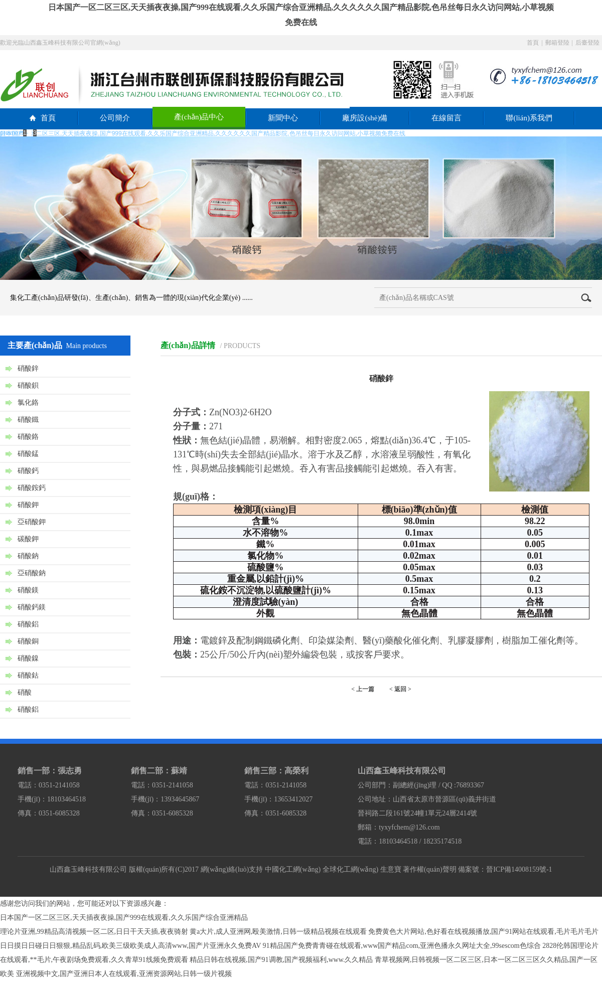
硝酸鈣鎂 (32, 607)
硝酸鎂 (28, 590)
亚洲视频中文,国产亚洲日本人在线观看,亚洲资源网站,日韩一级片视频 (124, 973)
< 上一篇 (362, 689)
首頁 (533, 42)
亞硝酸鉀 (32, 522)
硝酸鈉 (28, 556)
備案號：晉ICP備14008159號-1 (505, 869)
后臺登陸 (587, 42)
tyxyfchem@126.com (409, 827)
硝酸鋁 (28, 624)
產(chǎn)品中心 (199, 117)
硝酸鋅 (28, 368)
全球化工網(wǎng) (350, 869)
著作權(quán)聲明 (430, 869)
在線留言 (446, 118)
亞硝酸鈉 (32, 573)
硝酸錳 (28, 453)
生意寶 (390, 869)
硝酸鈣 (28, 470)
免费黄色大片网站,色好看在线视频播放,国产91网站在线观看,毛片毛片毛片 (483, 931)
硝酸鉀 (28, 505)
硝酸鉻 (28, 436)
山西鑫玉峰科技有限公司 (88, 869)
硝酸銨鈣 (32, 488)
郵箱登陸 (557, 42)
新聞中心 (283, 118)
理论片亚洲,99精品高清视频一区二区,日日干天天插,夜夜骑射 (94, 931)
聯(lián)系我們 (529, 118)
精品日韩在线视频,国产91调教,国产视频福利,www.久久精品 (281, 959)
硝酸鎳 (28, 658)
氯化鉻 (28, 402)
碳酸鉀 (28, 539)
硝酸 (25, 692)
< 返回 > (400, 689)
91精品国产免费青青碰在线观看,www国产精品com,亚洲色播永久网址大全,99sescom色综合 (402, 945)
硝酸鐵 (28, 419)
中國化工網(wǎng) (293, 869)
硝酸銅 (28, 641)
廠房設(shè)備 (364, 118)
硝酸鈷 (28, 675)
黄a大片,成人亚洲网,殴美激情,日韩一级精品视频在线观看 (278, 931)
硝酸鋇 (28, 385)
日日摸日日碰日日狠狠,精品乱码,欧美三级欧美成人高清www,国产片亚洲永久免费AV (130, 945)
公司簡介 (115, 118)
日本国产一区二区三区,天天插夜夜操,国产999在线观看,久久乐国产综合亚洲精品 (124, 917)
